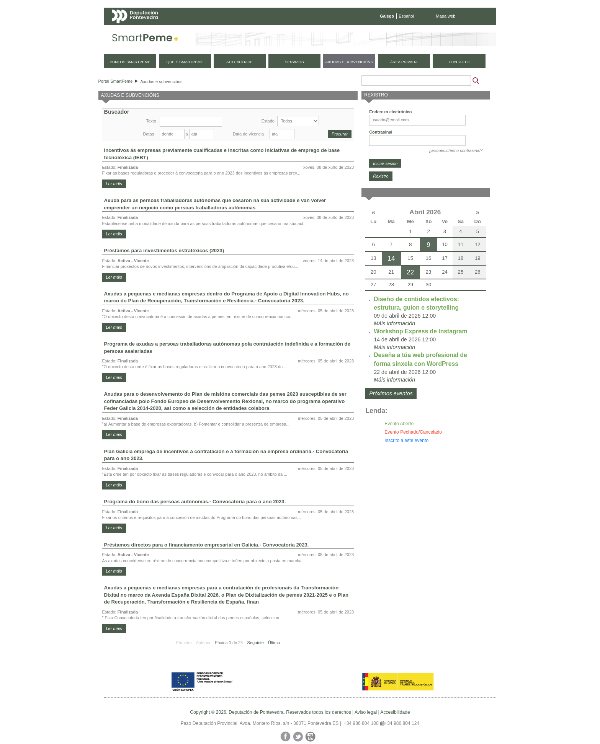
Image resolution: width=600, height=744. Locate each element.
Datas (148, 134)
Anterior (203, 642)
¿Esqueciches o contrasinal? (456, 150)
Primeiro (183, 642)
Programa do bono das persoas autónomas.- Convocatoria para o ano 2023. (195, 501)
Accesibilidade (395, 712)
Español (406, 16)
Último (274, 642)
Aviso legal (366, 712)
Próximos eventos (391, 393)
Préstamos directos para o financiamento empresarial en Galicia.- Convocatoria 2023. (206, 545)
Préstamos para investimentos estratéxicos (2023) (164, 250)
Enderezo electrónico (390, 111)
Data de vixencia (248, 134)
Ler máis (114, 183)
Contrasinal (380, 132)
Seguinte (255, 642)
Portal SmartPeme (115, 81)
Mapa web (446, 16)
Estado (268, 121)
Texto (151, 121)
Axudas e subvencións (161, 81)
